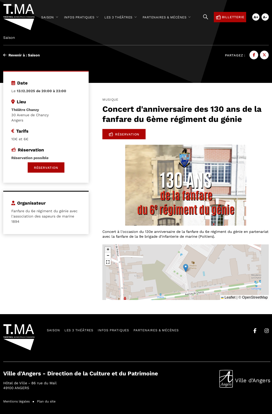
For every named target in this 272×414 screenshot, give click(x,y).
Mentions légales (16, 401)
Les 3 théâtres (78, 330)
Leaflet (228, 297)
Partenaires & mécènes (156, 330)
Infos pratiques (113, 330)
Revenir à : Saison (21, 55)
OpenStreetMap (255, 297)
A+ (256, 17)
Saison (53, 330)
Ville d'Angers (244, 379)
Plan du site (46, 401)
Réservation (127, 135)
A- (265, 17)
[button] (185, 268)
